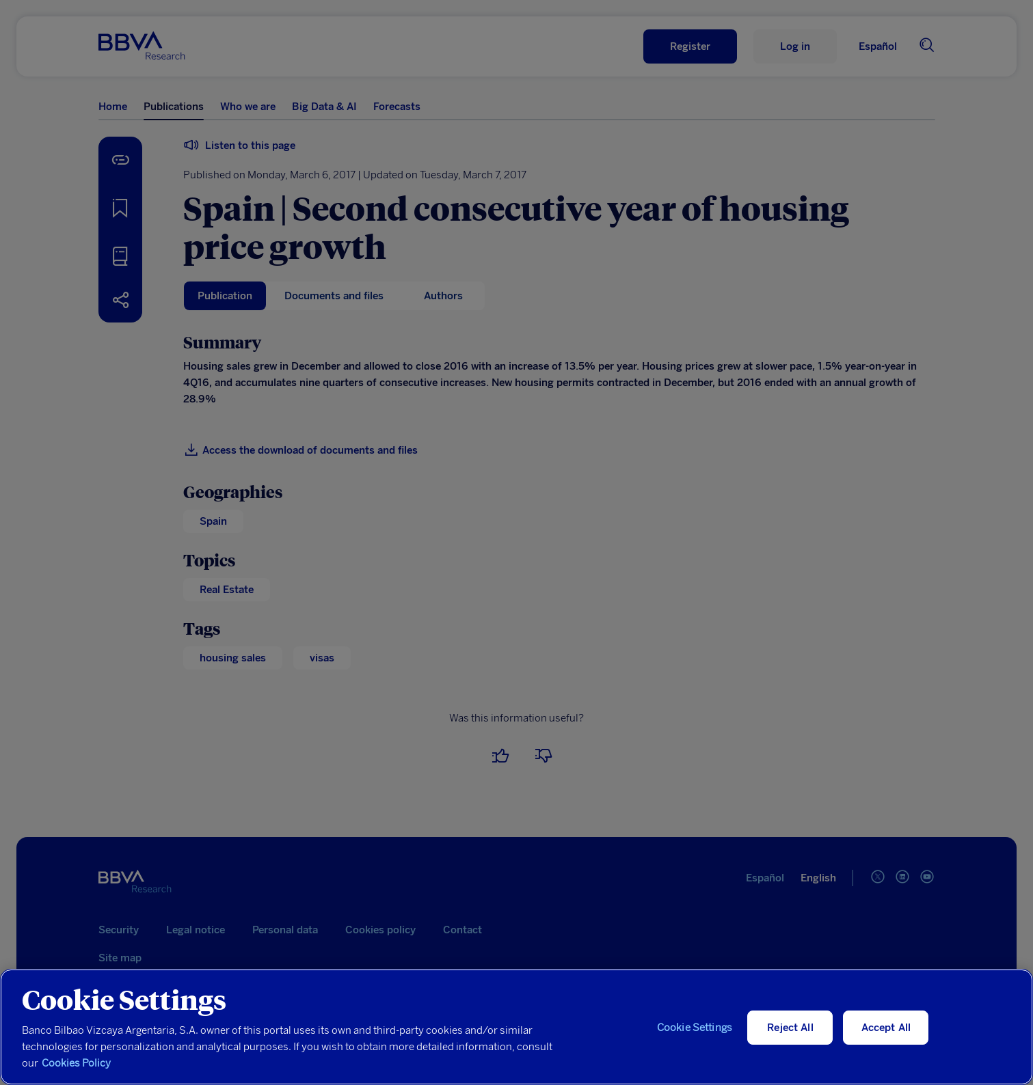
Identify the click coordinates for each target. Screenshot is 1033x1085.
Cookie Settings (694, 1027)
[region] (516, 1027)
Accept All (886, 1027)
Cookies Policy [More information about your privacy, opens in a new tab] (76, 1063)
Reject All (790, 1027)
